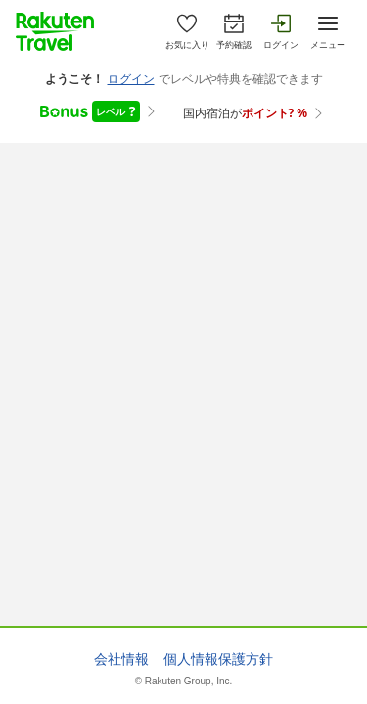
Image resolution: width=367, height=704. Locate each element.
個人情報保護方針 (218, 659)
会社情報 (121, 659)
